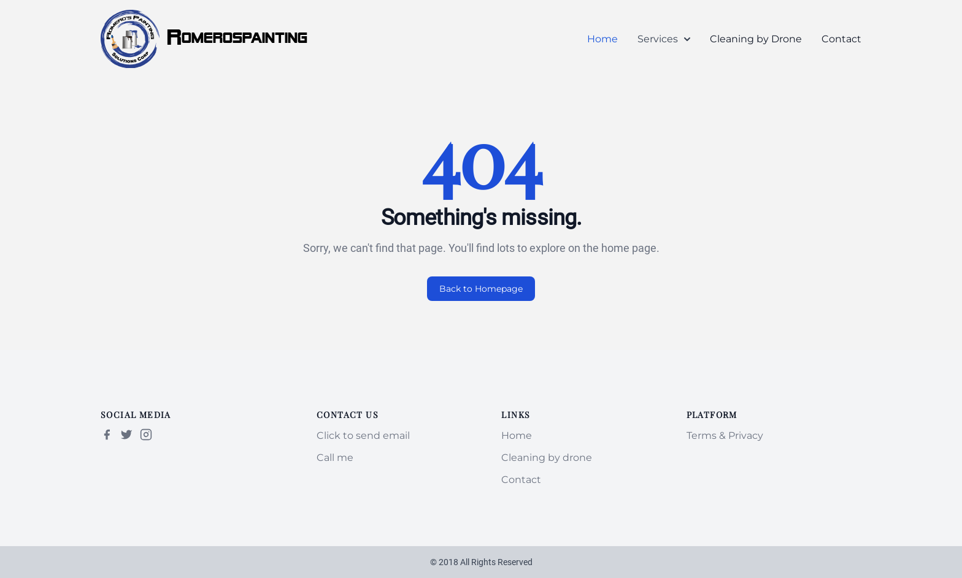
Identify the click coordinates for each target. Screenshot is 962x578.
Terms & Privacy (725, 435)
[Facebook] (107, 434)
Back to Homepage (481, 288)
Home (602, 39)
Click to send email (363, 435)
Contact (841, 39)
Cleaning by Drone (756, 39)
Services (663, 39)
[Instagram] (146, 434)
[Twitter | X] (126, 434)
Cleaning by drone (546, 457)
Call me (335, 457)
